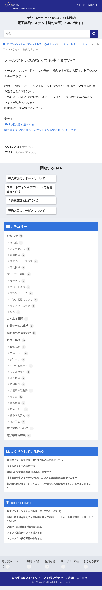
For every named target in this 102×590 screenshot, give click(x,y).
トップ (80, 5)
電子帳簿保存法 (19, 438)
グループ (17, 362)
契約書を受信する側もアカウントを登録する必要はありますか (44, 130)
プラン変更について (24, 301)
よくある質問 (18, 320)
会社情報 (17, 380)
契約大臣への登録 (22, 307)
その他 (16, 244)
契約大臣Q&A (21, 5)
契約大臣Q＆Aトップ (25, 582)
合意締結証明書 (21, 393)
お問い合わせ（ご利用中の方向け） (67, 582)
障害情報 (17, 268)
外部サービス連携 (21, 327)
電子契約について (21, 430)
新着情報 (17, 256)
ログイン (93, 5)
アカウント (19, 355)
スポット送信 (20, 288)
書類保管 (17, 405)
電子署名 (17, 424)
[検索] (94, 34)
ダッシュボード (21, 368)
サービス (27, 146)
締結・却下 (19, 411)
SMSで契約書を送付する (20, 124)
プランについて (21, 294)
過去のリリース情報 (24, 262)
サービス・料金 (19, 275)
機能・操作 (16, 342)
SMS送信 (18, 349)
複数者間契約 (20, 418)
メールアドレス (26, 152)
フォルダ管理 (20, 374)
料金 (15, 313)
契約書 (16, 399)
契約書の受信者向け (22, 335)
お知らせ (15, 236)
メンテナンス (20, 250)
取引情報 (17, 386)
